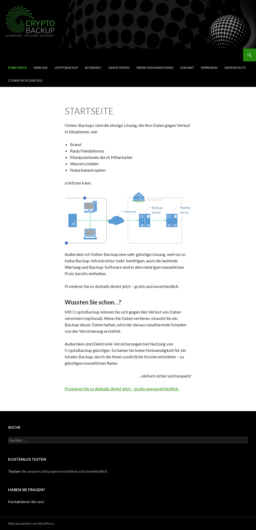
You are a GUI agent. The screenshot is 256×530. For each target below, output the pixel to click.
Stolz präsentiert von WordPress (31, 523)
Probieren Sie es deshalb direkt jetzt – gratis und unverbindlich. (122, 388)
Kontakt (187, 67)
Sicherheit (93, 67)
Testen (14, 471)
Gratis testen (119, 67)
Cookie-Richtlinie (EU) (25, 80)
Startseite (17, 67)
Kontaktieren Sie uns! (26, 501)
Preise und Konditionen (155, 67)
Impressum (209, 67)
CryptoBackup (66, 67)
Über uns (40, 67)
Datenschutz (235, 67)
